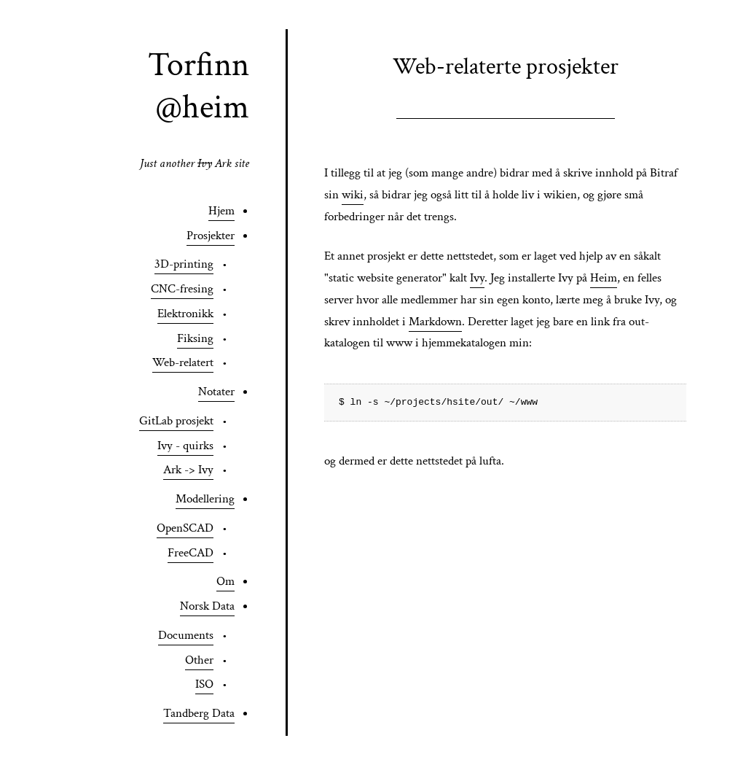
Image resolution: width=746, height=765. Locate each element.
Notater (216, 392)
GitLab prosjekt (176, 421)
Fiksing (195, 338)
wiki (353, 195)
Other (199, 660)
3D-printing (183, 264)
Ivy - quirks (185, 446)
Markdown (435, 322)
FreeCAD (190, 553)
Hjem (221, 211)
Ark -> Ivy (188, 470)
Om (225, 581)
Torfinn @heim (198, 86)
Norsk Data (207, 606)
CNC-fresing (182, 289)
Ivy (477, 278)
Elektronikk (185, 314)
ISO (204, 684)
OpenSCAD (185, 528)
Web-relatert (182, 362)
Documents (185, 635)
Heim (603, 278)
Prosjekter (210, 236)
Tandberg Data (199, 713)
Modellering (205, 499)
